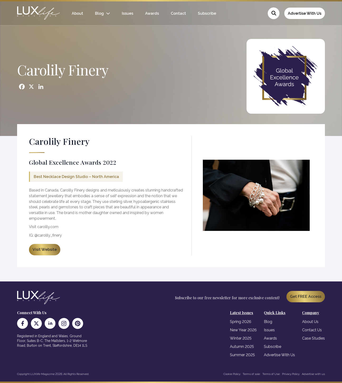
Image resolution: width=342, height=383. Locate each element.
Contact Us (312, 330)
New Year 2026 (243, 330)
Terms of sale (251, 374)
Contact (178, 13)
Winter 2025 (241, 338)
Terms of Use (271, 374)
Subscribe (207, 13)
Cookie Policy (231, 374)
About (77, 13)
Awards (152, 13)
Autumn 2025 (242, 346)
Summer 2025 (242, 355)
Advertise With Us (304, 13)
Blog (99, 13)
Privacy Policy (290, 374)
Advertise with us (313, 374)
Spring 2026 (240, 321)
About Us (310, 321)
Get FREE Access (305, 296)
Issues (127, 13)
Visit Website (45, 249)
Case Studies (313, 338)
